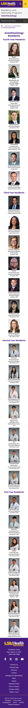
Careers (14, 673)
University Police (14, 684)
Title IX (15, 702)
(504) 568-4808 (14, 654)
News (14, 678)
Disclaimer (8, 700)
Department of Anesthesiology (13, 26)
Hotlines (21, 702)
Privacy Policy (17, 700)
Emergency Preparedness (14, 676)
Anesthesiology (9, 15)
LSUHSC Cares (14, 692)
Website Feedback (14, 704)
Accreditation (6, 702)
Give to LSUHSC (14, 686)
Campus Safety (14, 689)
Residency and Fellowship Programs (11, 11)
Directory (14, 670)
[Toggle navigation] (25, 21)
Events (14, 681)
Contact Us (14, 665)
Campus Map (14, 667)
